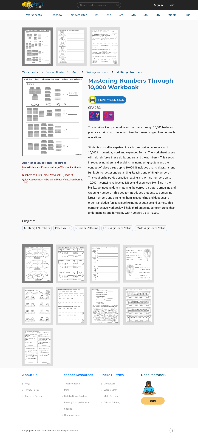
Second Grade (55, 72)
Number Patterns (86, 228)
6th (158, 15)
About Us (29, 375)
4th (133, 15)
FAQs (26, 383)
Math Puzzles (109, 396)
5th (146, 15)
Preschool (56, 15)
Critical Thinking (110, 402)
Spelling (67, 408)
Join (153, 400)
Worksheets (34, 15)
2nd (108, 15)
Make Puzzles (112, 375)
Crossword (108, 383)
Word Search (109, 390)
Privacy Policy (30, 390)
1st (97, 15)
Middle (172, 15)
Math (75, 72)
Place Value (62, 228)
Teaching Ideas (71, 383)
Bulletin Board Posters (74, 396)
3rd (121, 15)
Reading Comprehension (76, 402)
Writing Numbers (97, 72)
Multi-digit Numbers (129, 72)
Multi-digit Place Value (151, 228)
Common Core (71, 415)
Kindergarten (78, 15)
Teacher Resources (77, 375)
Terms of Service (32, 396)
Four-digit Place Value (117, 228)
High (187, 15)
